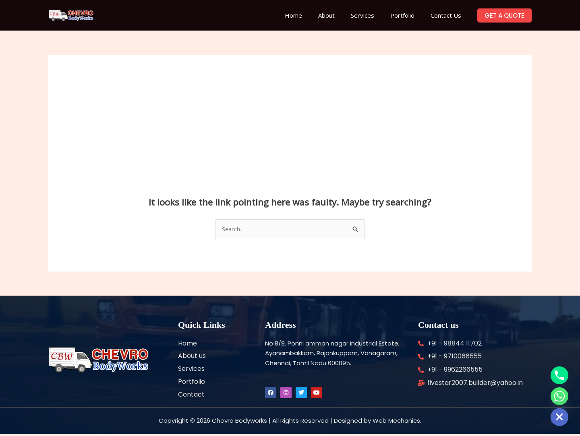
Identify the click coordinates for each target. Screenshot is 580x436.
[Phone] (559, 375)
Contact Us (448, 15)
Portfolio (408, 15)
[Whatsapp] (559, 396)
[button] (504, 15)
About (340, 15)
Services (372, 15)
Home (311, 15)
